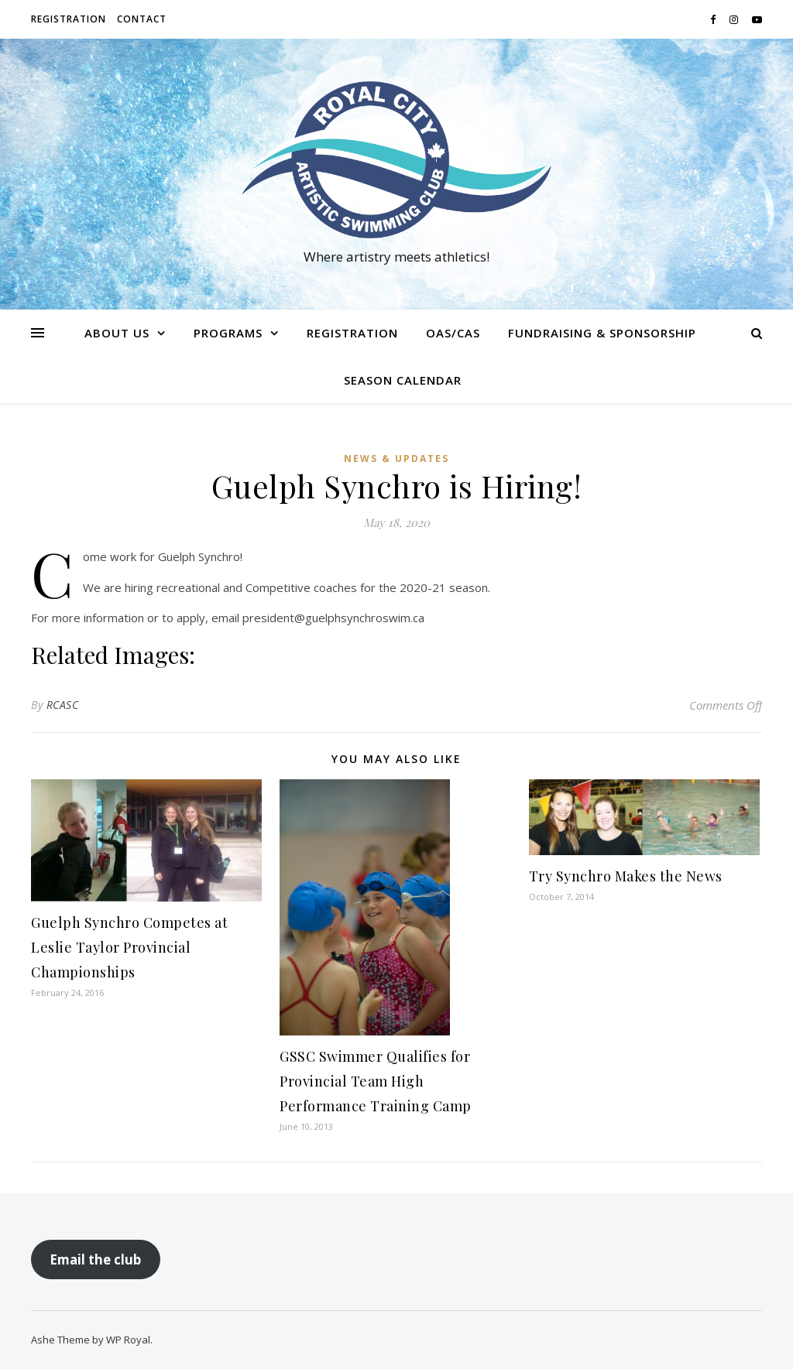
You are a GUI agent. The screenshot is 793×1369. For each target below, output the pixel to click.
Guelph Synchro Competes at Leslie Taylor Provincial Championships (129, 947)
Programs (228, 333)
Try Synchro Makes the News (626, 876)
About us (116, 333)
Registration (68, 19)
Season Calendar (403, 380)
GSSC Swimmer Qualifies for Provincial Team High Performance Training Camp (376, 1081)
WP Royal (128, 1340)
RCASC (62, 704)
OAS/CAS (453, 333)
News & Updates (396, 458)
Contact (141, 19)
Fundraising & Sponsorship (602, 333)
